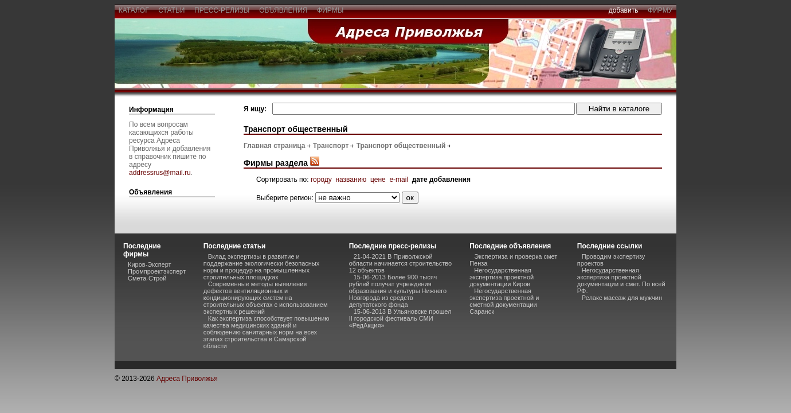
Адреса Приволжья (187, 379)
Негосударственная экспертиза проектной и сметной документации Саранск (504, 301)
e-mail (398, 180)
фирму (660, 10)
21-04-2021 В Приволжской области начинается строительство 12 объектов (400, 263)
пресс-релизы (221, 10)
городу (321, 180)
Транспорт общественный (401, 146)
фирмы (330, 10)
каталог (133, 10)
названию (350, 180)
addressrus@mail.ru (160, 173)
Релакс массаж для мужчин (622, 297)
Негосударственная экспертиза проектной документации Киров (501, 277)
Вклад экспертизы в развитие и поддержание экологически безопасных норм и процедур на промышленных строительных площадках (261, 266)
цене (378, 180)
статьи (172, 10)
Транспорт (330, 146)
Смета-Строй (147, 278)
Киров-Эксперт (149, 264)
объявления (283, 10)
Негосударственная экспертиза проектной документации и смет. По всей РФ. (621, 280)
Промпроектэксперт (157, 271)
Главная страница (275, 146)
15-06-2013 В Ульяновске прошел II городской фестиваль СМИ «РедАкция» (400, 318)
